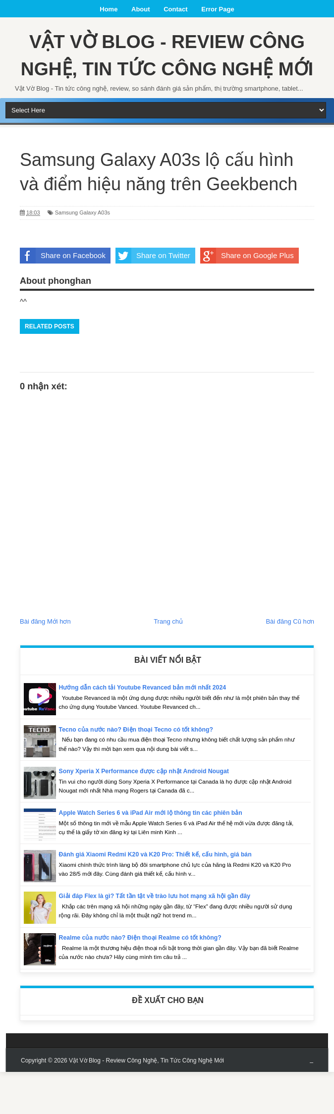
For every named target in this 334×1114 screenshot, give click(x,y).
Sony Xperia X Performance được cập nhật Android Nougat (149, 813)
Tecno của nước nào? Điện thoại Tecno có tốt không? (141, 771)
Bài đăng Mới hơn (45, 663)
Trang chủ (168, 663)
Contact (175, 9)
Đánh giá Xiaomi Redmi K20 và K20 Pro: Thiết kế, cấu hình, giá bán (161, 896)
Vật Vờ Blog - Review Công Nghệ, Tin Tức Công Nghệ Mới (167, 75)
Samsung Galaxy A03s (82, 255)
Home (108, 9)
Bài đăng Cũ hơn (290, 663)
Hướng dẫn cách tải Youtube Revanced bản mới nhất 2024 (147, 729)
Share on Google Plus (247, 298)
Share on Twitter (152, 298)
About (140, 9)
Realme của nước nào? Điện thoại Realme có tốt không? (145, 979)
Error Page (217, 9)
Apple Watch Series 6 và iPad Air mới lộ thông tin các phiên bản (156, 854)
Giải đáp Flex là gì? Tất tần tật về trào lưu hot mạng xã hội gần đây (160, 938)
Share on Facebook (63, 298)
